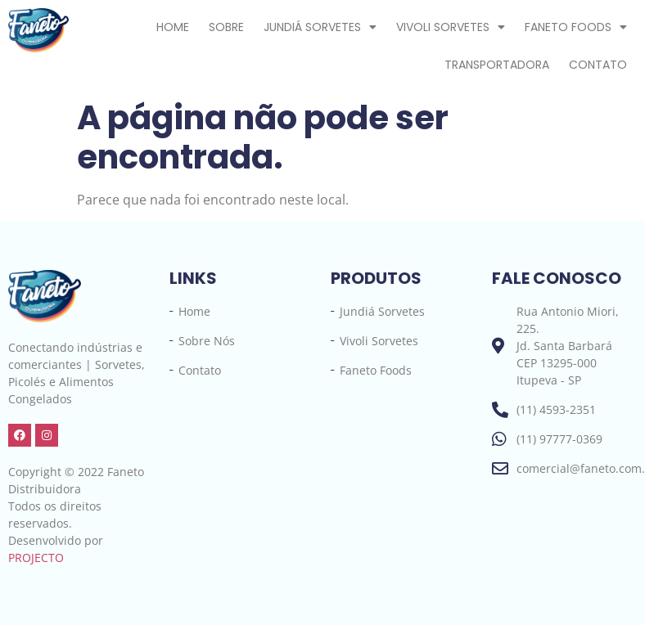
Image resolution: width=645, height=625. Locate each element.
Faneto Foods (576, 27)
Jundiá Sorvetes (320, 27)
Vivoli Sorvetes (450, 27)
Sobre (226, 27)
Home (172, 27)
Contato (598, 64)
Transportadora (496, 64)
